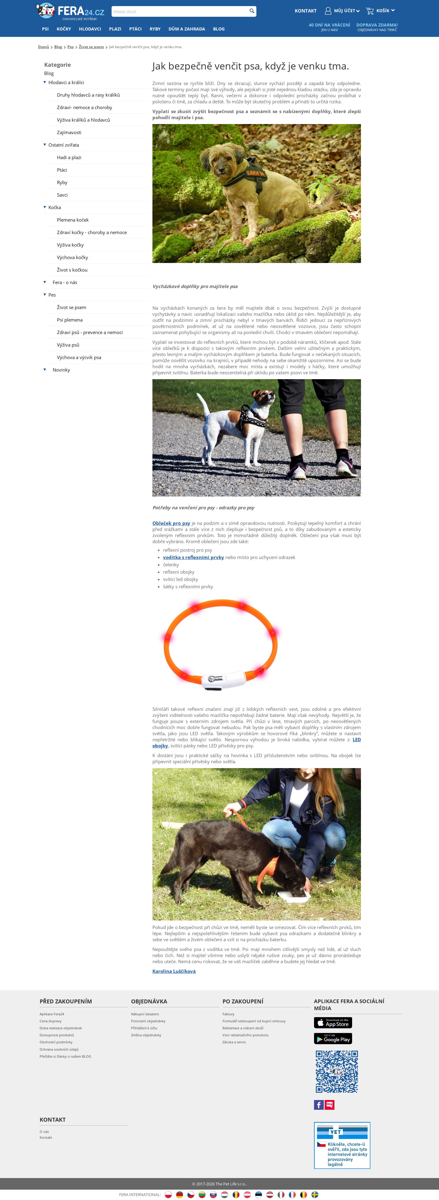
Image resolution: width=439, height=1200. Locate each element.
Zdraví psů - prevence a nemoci (90, 332)
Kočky (64, 29)
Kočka (54, 207)
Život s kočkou (72, 270)
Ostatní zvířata (63, 145)
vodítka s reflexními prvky (193, 557)
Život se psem (71, 307)
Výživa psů (68, 345)
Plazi (115, 29)
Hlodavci (90, 29)
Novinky (61, 370)
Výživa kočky (70, 245)
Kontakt (46, 1137)
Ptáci (135, 29)
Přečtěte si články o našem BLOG (65, 1056)
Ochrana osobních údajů (59, 1049)
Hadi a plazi (69, 157)
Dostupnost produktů (57, 1035)
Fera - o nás (65, 282)
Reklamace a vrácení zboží (243, 1028)
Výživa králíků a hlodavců (83, 120)
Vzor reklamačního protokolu (246, 1035)
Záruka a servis (234, 1042)
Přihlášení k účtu (144, 1028)
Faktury (228, 1014)
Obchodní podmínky (56, 1042)
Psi (45, 29)
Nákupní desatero (145, 1014)
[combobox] (184, 11)
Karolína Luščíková (174, 971)
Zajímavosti (69, 132)
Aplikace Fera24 (52, 1014)
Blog (219, 29)
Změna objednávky (146, 1035)
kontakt (306, 11)
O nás (44, 1131)
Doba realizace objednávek (61, 1028)
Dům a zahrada (187, 29)
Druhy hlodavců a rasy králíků (88, 95)
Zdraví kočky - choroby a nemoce (92, 232)
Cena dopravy (51, 1021)
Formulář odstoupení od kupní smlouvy (254, 1021)
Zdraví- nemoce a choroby (84, 107)
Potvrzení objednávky (148, 1021)
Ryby (155, 29)
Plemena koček (73, 220)
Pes (52, 295)
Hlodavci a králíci (66, 82)
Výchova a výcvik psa (79, 357)
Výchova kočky (72, 257)
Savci (62, 195)
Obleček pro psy (171, 523)
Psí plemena (70, 320)
